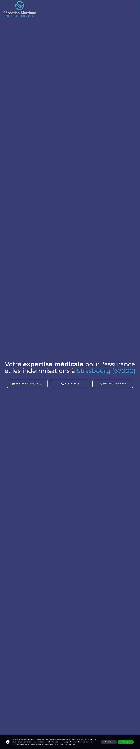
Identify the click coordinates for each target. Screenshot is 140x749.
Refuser (108, 742)
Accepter (126, 742)
